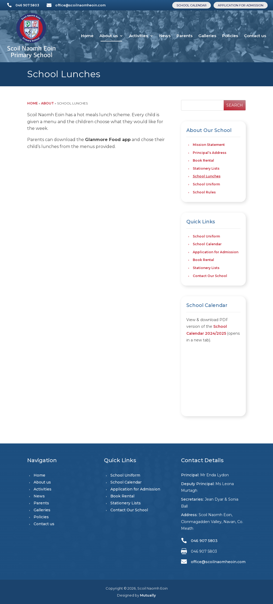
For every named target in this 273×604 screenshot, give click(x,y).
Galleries (207, 35)
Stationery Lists (206, 168)
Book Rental (203, 160)
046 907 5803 (27, 5)
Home (87, 35)
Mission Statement (209, 145)
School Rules (204, 192)
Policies (230, 35)
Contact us (255, 35)
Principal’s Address (209, 153)
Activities (138, 35)
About (47, 103)
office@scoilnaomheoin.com (80, 5)
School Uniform (206, 184)
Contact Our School (210, 276)
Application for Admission (240, 5)
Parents (184, 35)
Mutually (148, 595)
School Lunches (206, 176)
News (165, 35)
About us (108, 35)
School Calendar (191, 5)
